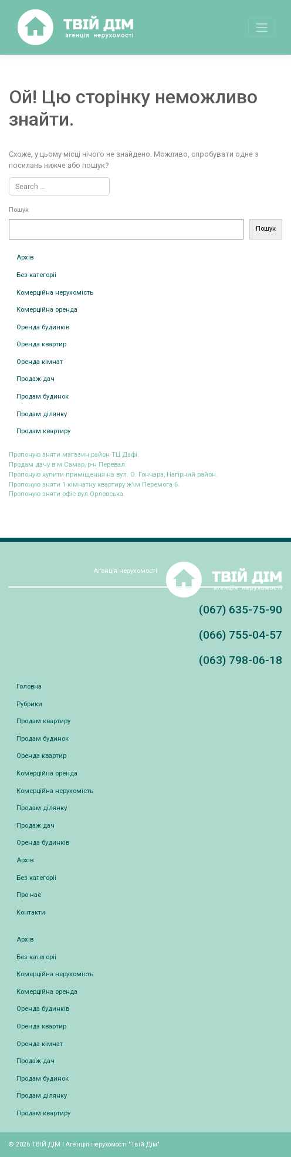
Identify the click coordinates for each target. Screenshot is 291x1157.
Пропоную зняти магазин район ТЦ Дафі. (74, 454)
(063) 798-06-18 (240, 660)
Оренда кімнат (39, 362)
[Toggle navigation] (261, 27)
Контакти (30, 912)
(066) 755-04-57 (240, 635)
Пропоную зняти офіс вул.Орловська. (67, 494)
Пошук (19, 210)
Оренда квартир (41, 344)
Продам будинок (42, 396)
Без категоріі (36, 275)
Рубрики (29, 704)
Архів (24, 257)
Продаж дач (35, 379)
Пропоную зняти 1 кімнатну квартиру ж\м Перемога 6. (94, 484)
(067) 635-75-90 (240, 609)
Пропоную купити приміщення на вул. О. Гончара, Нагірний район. (113, 474)
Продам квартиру (43, 431)
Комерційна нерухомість (54, 292)
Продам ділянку (41, 414)
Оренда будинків (42, 327)
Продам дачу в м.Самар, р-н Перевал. (68, 464)
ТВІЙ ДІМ (46, 1144)
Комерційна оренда (46, 309)
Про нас (28, 895)
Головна (29, 686)
